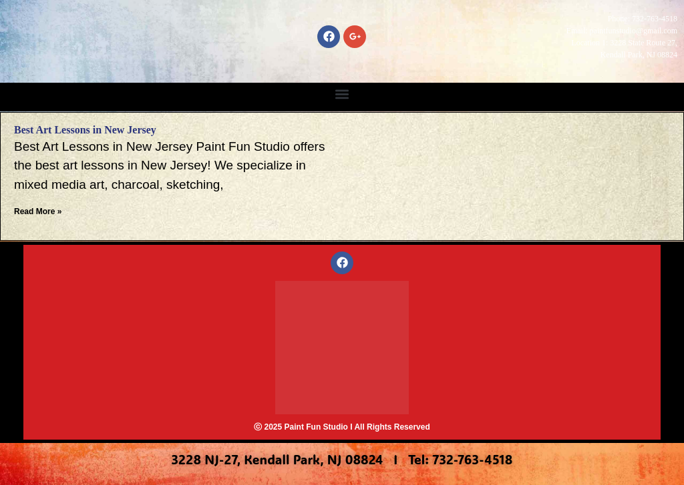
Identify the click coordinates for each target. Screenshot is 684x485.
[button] (342, 94)
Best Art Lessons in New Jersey (85, 129)
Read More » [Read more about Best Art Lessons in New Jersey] (37, 211)
